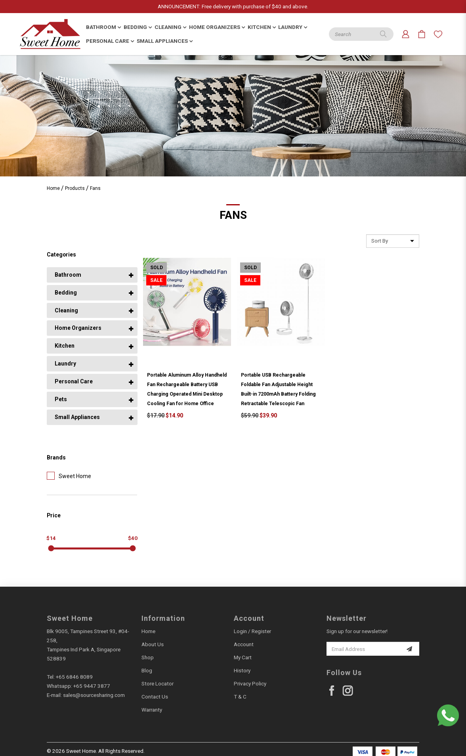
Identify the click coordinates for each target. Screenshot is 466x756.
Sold (156, 267)
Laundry (65, 363)
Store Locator (157, 683)
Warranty (151, 709)
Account (244, 644)
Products (75, 188)
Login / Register (252, 631)
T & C (240, 696)
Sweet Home (69, 476)
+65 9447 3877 (91, 686)
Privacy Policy (250, 683)
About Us (152, 644)
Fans (95, 188)
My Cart (243, 657)
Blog (146, 670)
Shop (147, 657)
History (242, 670)
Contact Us (154, 696)
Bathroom (68, 275)
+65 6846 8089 (74, 677)
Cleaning (66, 310)
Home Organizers (78, 328)
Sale (156, 280)
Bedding (66, 292)
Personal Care (74, 381)
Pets (61, 399)
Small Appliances (77, 417)
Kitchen (64, 346)
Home (53, 188)
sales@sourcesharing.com (94, 695)
